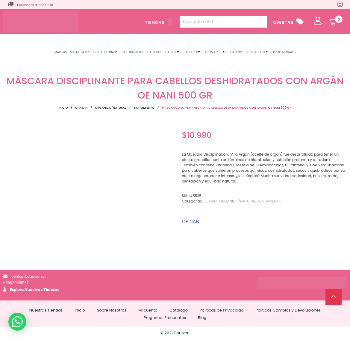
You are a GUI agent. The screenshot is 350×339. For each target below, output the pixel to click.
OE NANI (211, 201)
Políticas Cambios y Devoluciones (288, 310)
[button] (17, 322)
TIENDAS (158, 22)
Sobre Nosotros (111, 310)
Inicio (63, 107)
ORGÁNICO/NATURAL (110, 107)
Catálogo (178, 310)
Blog (202, 317)
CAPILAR (81, 107)
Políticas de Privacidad (222, 310)
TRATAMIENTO (144, 107)
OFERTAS (283, 22)
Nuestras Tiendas (42, 289)
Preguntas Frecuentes (165, 317)
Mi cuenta (147, 310)
